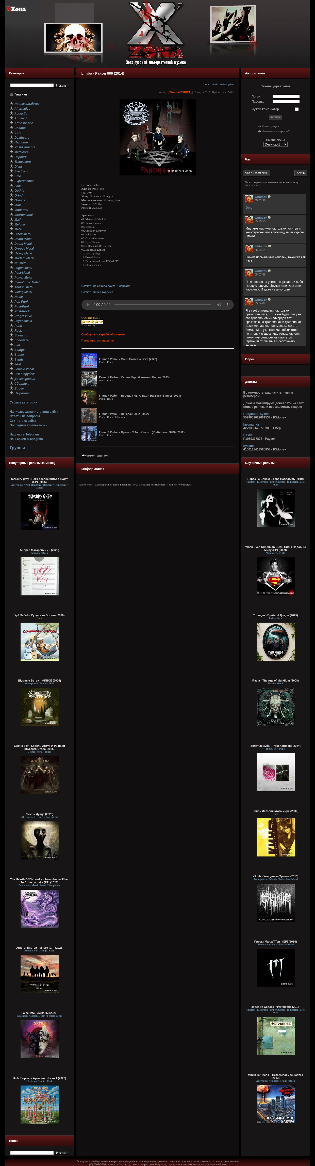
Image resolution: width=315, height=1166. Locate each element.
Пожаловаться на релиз (97, 340)
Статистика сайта (23, 421)
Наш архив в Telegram (26, 439)
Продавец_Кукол (256, 414)
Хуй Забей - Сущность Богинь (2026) (39, 615)
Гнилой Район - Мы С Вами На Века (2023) (128, 359)
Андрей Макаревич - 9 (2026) (39, 550)
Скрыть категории (23, 402)
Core (206, 84)
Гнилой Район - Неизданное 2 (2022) (124, 413)
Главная (20, 94)
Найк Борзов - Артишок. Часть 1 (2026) (39, 1078)
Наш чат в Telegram (24, 434)
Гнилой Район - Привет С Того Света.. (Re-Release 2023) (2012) (142, 432)
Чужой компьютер (265, 109)
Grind (214, 84)
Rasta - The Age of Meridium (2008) (275, 680)
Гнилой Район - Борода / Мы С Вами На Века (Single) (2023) (140, 395)
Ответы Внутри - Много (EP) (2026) (39, 947)
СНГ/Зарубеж (226, 84)
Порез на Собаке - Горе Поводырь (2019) (275, 478)
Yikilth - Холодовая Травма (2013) (275, 876)
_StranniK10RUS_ (180, 92)
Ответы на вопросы (25, 416)
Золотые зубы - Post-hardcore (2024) (276, 745)
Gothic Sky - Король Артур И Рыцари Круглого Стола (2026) (39, 747)
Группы (17, 448)
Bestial (248, 435)
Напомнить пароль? (276, 131)
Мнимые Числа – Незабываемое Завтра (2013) (275, 1076)
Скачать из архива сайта (98, 285)
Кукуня (248, 446)
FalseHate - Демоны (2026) (39, 1012)
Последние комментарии (28, 425)
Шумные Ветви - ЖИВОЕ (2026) (39, 680)
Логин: (256, 96)
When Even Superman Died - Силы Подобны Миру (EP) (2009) (275, 548)
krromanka (251, 424)
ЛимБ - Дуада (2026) (39, 814)
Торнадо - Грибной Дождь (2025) (275, 615)
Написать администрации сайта (34, 411)
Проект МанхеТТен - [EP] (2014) (275, 941)
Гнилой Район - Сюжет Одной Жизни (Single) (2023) (134, 377)
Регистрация (270, 126)
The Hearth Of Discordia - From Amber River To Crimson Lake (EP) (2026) (39, 881)
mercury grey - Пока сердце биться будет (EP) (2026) (39, 480)
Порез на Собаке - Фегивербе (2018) (275, 1006)
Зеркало (124, 285)
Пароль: (258, 101)
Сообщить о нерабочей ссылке (103, 334)
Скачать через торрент (97, 292)
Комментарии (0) (94, 455)
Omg (248, 207)
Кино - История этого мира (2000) (275, 811)
